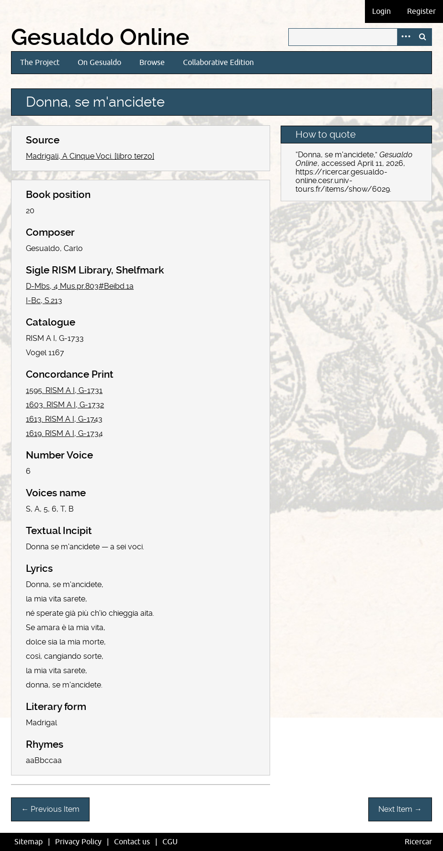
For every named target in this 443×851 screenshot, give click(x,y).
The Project (39, 62)
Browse (152, 62)
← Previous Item (50, 809)
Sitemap (28, 842)
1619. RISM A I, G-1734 (64, 433)
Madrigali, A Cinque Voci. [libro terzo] (90, 156)
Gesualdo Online (100, 37)
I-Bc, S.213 (44, 300)
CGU (170, 842)
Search (423, 37)
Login (381, 11)
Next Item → (400, 809)
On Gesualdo (99, 62)
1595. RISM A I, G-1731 (64, 390)
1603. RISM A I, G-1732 (65, 404)
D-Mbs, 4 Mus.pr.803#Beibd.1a (80, 286)
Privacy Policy (78, 842)
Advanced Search (405, 37)
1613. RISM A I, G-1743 (64, 419)
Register (421, 11)
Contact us (132, 842)
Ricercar (418, 842)
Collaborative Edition (218, 62)
